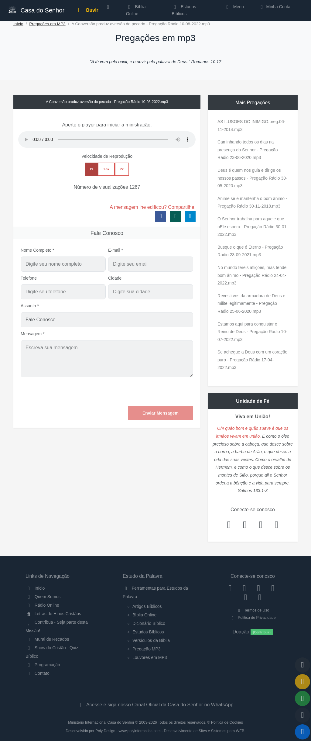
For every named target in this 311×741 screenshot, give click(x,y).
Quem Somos (43, 596)
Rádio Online (42, 605)
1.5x (106, 169)
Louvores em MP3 (149, 657)
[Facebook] (230, 588)
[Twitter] (258, 588)
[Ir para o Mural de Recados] (302, 681)
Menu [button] (234, 6)
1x (91, 169)
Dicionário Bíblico (148, 623)
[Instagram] (244, 588)
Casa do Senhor (36, 9)
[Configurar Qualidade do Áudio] (302, 715)
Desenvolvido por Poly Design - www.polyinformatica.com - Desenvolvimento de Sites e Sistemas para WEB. (155, 731)
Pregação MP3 (146, 648)
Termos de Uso (252, 610)
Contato (38, 673)
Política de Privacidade (252, 617)
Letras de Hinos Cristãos (53, 613)
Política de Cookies (227, 722)
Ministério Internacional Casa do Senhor (101, 722)
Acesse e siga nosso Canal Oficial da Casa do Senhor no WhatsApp (155, 704)
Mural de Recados (47, 639)
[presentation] (147, 391)
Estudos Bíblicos (184, 10)
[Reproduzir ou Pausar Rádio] (302, 731)
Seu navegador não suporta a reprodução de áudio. (107, 139)
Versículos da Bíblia (151, 640)
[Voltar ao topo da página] (302, 665)
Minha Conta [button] (274, 6)
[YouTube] (273, 588)
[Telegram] (260, 597)
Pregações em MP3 (47, 24)
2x (122, 169)
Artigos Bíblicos (147, 606)
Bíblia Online (136, 10)
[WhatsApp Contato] (245, 597)
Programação (43, 664)
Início (18, 24)
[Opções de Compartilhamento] (302, 698)
